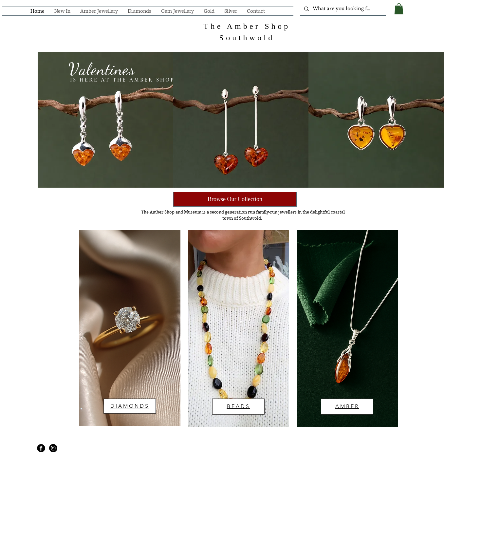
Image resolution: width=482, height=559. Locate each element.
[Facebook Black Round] (41, 448)
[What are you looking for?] (342, 9)
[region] (129, 328)
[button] (398, 8)
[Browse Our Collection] (235, 199)
